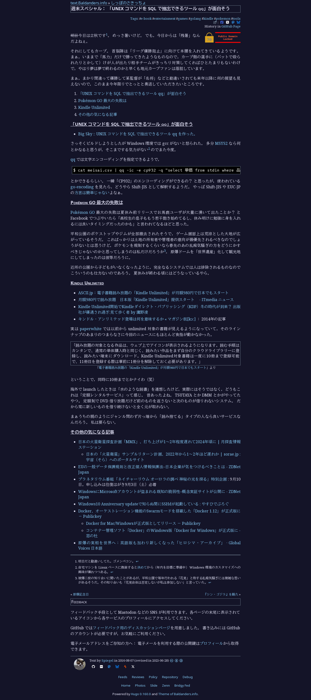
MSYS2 (221, 143)
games (183, 18)
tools (237, 18)
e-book (146, 18)
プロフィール (211, 643)
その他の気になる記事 (97, 114)
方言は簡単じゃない (91, 192)
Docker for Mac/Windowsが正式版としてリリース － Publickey (143, 523)
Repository (170, 677)
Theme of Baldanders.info (178, 694)
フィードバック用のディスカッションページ (131, 628)
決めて (142, 567)
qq (72, 159)
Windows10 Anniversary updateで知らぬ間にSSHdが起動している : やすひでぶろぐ (153, 504)
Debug (188, 677)
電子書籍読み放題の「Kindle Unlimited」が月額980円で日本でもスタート (152, 367)
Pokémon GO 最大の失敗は (102, 100)
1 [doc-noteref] (107, 34)
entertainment (164, 18)
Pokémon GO (82, 212)
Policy (153, 677)
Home (125, 685)
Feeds (122, 677)
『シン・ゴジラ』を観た (221, 594)
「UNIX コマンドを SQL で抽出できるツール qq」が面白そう (132, 93)
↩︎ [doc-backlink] (137, 561)
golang (195, 18)
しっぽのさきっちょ (128, 3)
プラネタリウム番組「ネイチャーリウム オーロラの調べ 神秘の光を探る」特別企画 (152, 479)
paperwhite (91, 328)
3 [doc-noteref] (165, 250)
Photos (140, 685)
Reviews (138, 677)
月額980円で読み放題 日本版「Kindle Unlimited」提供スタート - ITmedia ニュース (156, 299)
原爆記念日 (81, 594)
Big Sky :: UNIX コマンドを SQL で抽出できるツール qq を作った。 (138, 134)
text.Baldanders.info (88, 3)
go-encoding (82, 187)
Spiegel (107, 660)
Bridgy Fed (182, 685)
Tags (134, 18)
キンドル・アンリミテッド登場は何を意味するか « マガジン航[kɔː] (137, 319)
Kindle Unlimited (94, 107)
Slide (153, 685)
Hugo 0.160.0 (141, 694)
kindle (208, 18)
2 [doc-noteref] (149, 148)
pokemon (223, 18)
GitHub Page (231, 26)
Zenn (166, 685)
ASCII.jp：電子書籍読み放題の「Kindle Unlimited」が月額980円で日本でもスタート (153, 292)
